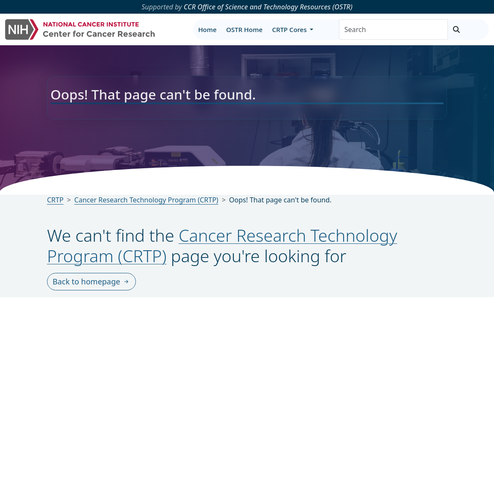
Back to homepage (91, 281)
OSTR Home (244, 29)
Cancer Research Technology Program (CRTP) (222, 245)
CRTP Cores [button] (290, 29)
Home (207, 29)
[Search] (393, 29)
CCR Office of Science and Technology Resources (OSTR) (268, 7)
